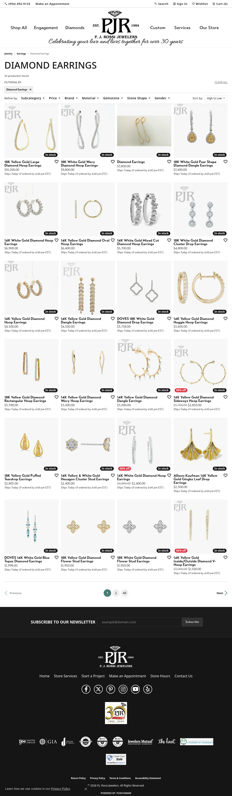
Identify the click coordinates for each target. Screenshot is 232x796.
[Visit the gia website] (48, 741)
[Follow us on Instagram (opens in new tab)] (123, 689)
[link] (17, 4)
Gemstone (111, 98)
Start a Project (93, 676)
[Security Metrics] (116, 759)
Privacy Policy (97, 778)
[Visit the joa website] (68, 741)
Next (220, 593)
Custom (157, 27)
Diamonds (74, 27)
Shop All (19, 27)
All (124, 593)
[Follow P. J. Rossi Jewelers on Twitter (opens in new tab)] (98, 689)
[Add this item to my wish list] (55, 161)
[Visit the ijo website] (27, 741)
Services (182, 27)
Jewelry (8, 53)
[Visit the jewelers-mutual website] (140, 741)
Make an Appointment (127, 676)
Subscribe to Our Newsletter (63, 622)
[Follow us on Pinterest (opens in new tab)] (110, 689)
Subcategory (31, 98)
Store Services (65, 676)
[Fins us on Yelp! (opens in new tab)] (147, 689)
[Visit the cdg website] (102, 741)
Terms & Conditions (120, 778)
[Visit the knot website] (167, 741)
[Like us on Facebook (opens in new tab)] (86, 689)
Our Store (209, 27)
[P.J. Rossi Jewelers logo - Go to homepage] (116, 28)
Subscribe (192, 622)
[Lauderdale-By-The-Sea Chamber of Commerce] (196, 741)
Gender (161, 98)
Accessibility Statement (148, 778)
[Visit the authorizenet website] (86, 741)
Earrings (21, 53)
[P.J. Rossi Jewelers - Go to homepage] (116, 656)
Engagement (46, 27)
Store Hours (160, 676)
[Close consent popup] (85, 789)
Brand (69, 98)
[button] (161, 4)
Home (44, 676)
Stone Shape (137, 98)
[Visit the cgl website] (117, 741)
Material (88, 98)
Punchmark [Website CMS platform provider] (124, 793)
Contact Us (184, 676)
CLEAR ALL (221, 82)
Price (53, 98)
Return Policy (78, 778)
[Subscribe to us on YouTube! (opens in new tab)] (135, 689)
